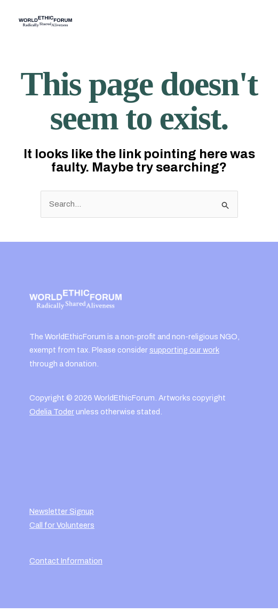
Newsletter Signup (61, 511)
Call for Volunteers (61, 525)
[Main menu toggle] (248, 21)
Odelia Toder (51, 411)
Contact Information (65, 561)
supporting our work (184, 350)
